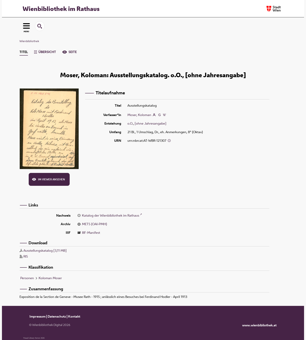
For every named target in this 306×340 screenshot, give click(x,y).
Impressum (37, 316)
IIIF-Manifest (91, 232)
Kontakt (74, 316)
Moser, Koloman (139, 115)
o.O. (130, 123)
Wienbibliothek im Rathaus (61, 8)
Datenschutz (57, 316)
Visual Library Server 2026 (33, 338)
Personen (27, 278)
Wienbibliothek (29, 41)
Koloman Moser (50, 278)
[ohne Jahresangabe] (150, 123)
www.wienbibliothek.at (259, 325)
